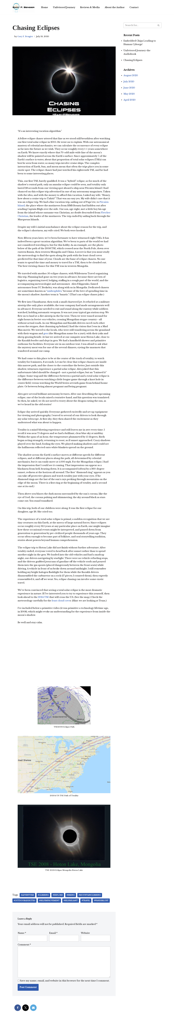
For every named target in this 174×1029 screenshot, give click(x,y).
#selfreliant (71, 906)
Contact (134, 7)
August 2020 (131, 76)
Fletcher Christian (28, 217)
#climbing (43, 900)
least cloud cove (61, 606)
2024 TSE (43, 602)
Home (44, 7)
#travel (86, 906)
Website (85, 938)
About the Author (115, 7)
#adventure (27, 900)
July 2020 (129, 82)
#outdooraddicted (24, 906)
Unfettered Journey (64, 7)
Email (53, 938)
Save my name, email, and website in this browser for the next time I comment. (65, 986)
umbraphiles (54, 292)
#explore (58, 900)
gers (57, 335)
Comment (24, 950)
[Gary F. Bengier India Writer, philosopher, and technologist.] (23, 7)
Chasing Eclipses (133, 60)
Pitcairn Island (29, 206)
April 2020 (130, 100)
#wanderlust (102, 906)
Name (22, 938)
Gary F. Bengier (25, 36)
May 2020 (129, 94)
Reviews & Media (90, 7)
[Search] (140, 25)
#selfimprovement (49, 906)
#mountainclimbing (90, 900)
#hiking (71, 900)
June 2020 (129, 88)
